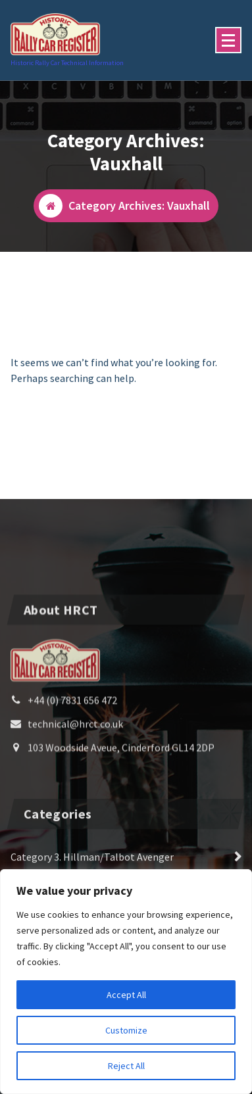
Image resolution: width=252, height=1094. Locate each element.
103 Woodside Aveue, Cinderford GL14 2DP (121, 814)
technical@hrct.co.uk (75, 790)
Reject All (126, 1066)
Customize (126, 1030)
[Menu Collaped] (228, 40)
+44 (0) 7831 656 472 (72, 767)
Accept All (126, 995)
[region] (126, 981)
